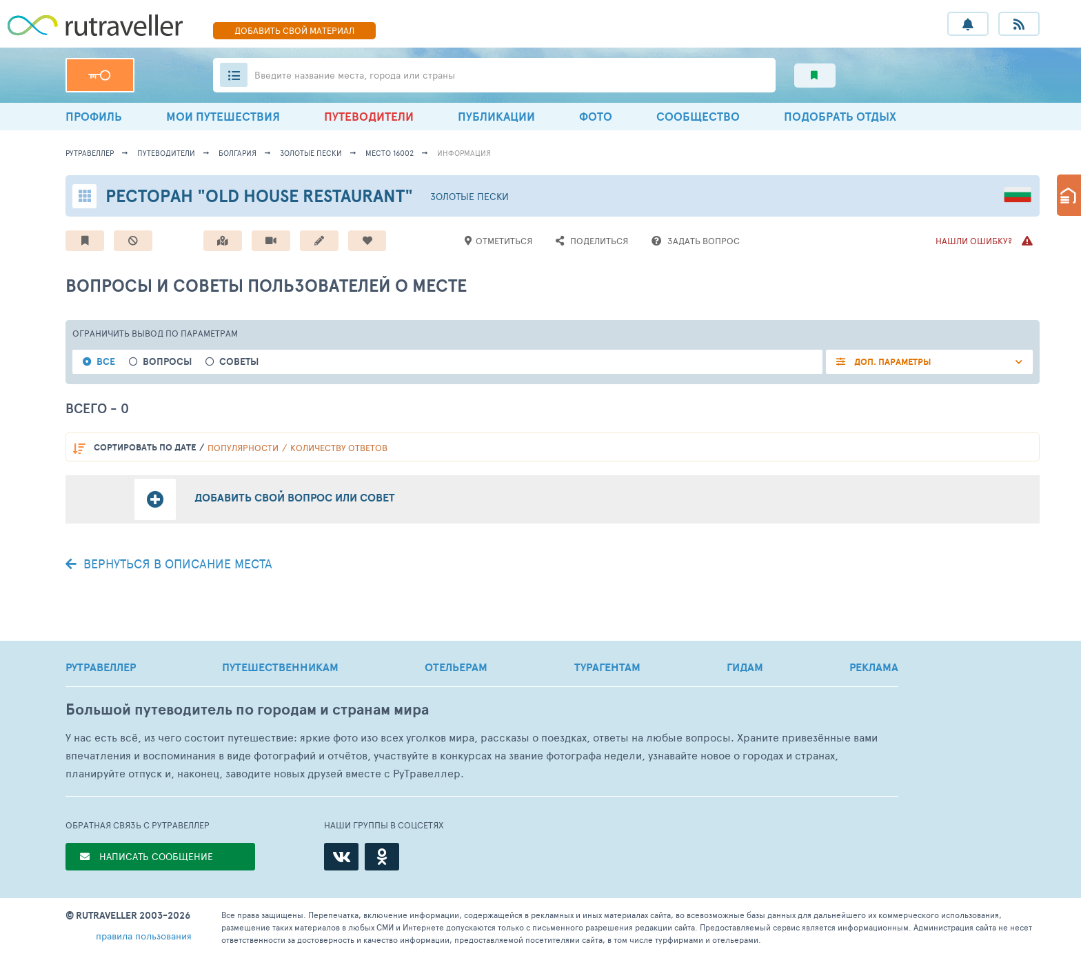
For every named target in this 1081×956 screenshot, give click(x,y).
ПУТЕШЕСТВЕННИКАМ (280, 667)
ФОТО (595, 116)
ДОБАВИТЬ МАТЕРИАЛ (294, 30)
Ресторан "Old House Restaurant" (259, 195)
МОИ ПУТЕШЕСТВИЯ (223, 116)
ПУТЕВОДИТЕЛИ (369, 116)
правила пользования (144, 935)
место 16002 (389, 153)
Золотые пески (311, 153)
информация (464, 153)
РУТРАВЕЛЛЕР (100, 667)
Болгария (237, 153)
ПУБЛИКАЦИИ (496, 116)
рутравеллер (89, 153)
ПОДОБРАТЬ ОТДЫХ (840, 116)
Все (106, 362)
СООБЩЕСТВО (698, 116)
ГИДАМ (745, 667)
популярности (243, 447)
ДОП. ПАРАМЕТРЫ (891, 361)
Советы (239, 362)
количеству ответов (338, 447)
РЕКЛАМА (873, 667)
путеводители (166, 153)
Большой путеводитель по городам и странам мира (247, 709)
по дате (145, 447)
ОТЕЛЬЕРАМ (456, 667)
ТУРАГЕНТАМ (607, 667)
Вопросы (167, 362)
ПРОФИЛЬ (93, 116)
